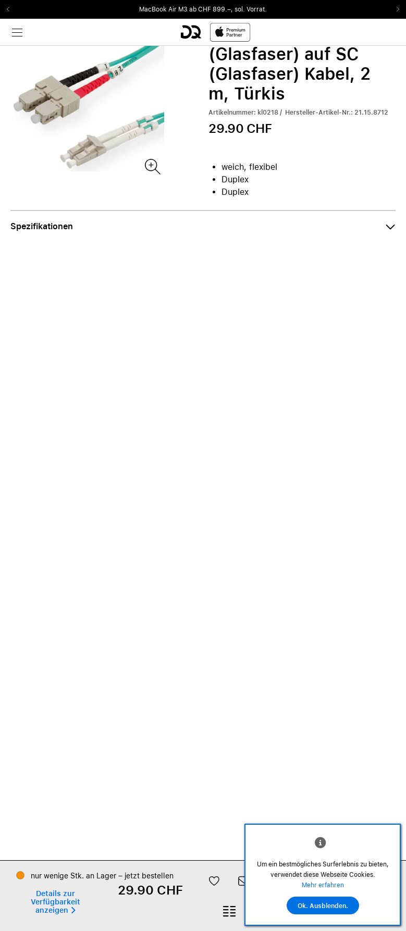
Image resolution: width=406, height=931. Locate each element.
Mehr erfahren (323, 885)
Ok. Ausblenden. (323, 906)
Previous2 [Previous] (11, 9)
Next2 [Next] (394, 9)
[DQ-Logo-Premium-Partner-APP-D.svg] (215, 32)
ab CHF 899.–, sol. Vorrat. (228, 9)
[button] (203, 226)
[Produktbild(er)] (152, 166)
